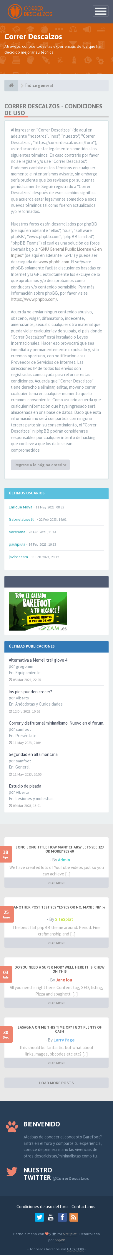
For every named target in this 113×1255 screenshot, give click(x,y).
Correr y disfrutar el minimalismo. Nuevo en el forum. (56, 723)
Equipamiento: (28, 672)
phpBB (60, 1239)
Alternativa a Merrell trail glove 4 (38, 660)
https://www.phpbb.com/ (34, 299)
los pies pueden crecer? (30, 691)
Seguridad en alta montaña (33, 754)
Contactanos (83, 1206)
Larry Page (64, 1040)
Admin (64, 860)
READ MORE (56, 883)
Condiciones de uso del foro (42, 1206)
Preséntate (25, 735)
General (22, 767)
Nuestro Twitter (56, 1173)
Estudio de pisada (25, 786)
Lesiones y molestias (34, 798)
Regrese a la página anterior (40, 464)
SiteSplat (64, 919)
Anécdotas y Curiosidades (39, 704)
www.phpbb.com (54, 261)
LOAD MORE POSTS (56, 1082)
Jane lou (64, 980)
